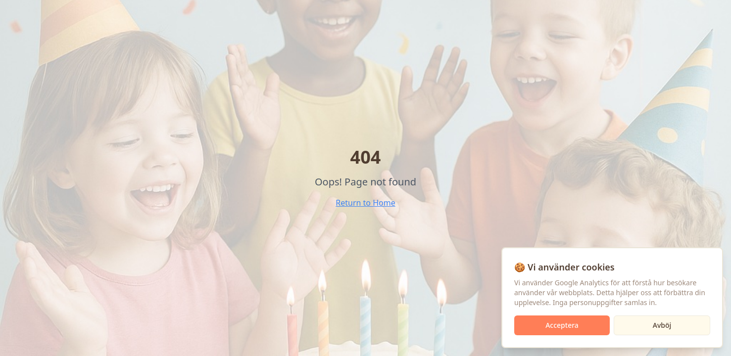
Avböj (662, 325)
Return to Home (365, 202)
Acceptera (562, 325)
